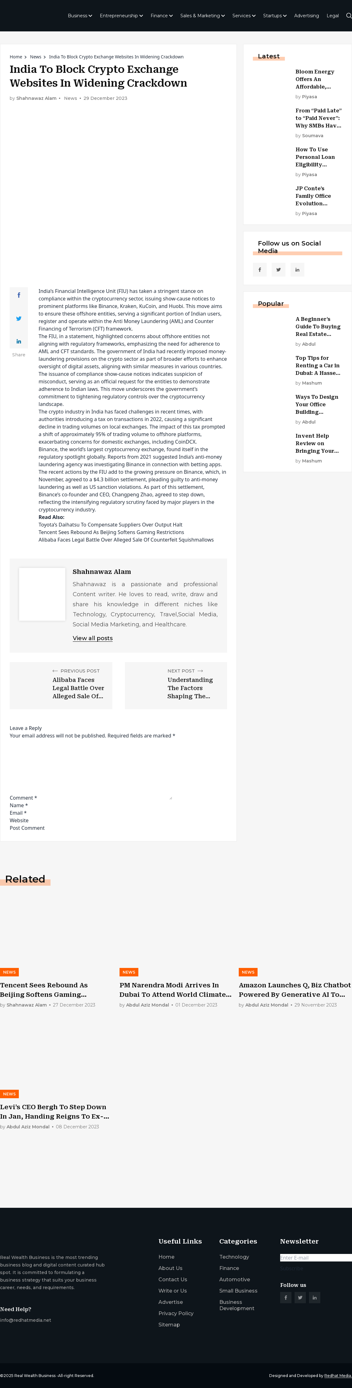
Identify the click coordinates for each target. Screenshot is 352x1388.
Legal (333, 16)
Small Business (238, 1291)
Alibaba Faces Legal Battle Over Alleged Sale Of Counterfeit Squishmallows (126, 539)
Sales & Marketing (202, 16)
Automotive (234, 1280)
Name (19, 805)
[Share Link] (19, 295)
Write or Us (172, 1291)
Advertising (306, 16)
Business (80, 16)
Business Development (236, 1305)
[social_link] (260, 270)
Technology (234, 1257)
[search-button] (349, 16)
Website (19, 820)
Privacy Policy (176, 1313)
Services (244, 16)
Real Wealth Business (35, 1375)
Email (18, 812)
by (306, 97)
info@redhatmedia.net (25, 1320)
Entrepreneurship (121, 16)
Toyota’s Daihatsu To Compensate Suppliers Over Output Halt (111, 524)
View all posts (93, 638)
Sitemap (169, 1325)
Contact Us (172, 1280)
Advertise (170, 1302)
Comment (23, 797)
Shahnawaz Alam (36, 98)
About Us (170, 1268)
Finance (162, 16)
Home (16, 57)
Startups (275, 16)
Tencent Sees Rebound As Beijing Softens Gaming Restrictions (111, 532)
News (35, 57)
